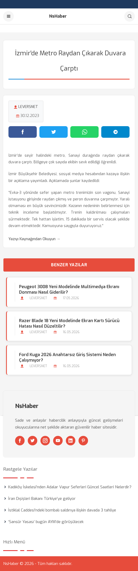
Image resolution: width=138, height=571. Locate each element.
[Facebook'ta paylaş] (22, 132)
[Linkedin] (70, 440)
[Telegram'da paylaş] (115, 132)
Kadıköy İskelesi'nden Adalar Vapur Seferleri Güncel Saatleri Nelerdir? (69, 487)
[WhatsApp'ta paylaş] (84, 132)
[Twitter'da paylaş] (53, 132)
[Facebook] (20, 440)
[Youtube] (58, 440)
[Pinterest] (83, 440)
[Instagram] (45, 440)
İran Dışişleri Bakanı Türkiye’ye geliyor (42, 498)
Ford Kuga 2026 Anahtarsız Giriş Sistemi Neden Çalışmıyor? (67, 357)
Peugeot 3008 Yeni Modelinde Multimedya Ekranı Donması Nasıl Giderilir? (69, 289)
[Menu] (8, 16)
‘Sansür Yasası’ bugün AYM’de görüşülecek (46, 521)
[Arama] (129, 16)
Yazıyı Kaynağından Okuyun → (34, 239)
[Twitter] (32, 440)
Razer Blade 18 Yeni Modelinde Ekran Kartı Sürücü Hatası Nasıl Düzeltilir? (69, 323)
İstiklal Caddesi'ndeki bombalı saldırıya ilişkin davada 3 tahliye (62, 510)
